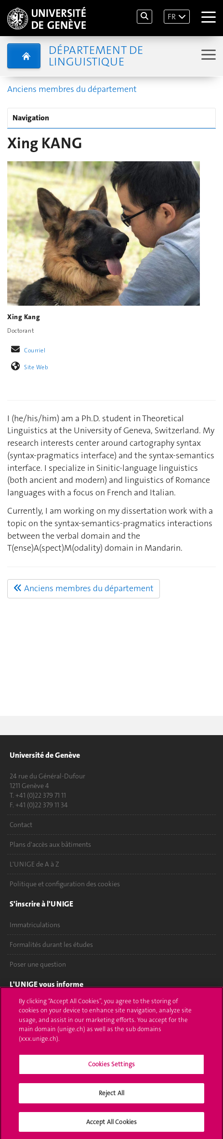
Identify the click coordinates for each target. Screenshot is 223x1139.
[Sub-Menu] (207, 55)
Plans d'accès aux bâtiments (50, 844)
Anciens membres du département (72, 89)
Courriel (35, 350)
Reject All (111, 1096)
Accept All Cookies (111, 1125)
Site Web (36, 367)
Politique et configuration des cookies (65, 884)
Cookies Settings (111, 1068)
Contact (21, 824)
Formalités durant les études (51, 944)
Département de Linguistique (96, 55)
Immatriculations (35, 924)
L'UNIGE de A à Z (34, 864)
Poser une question (38, 964)
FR (172, 17)
